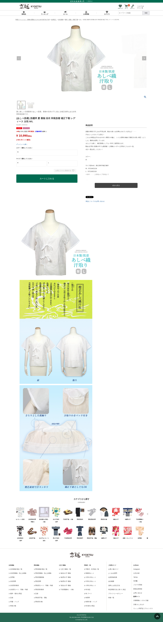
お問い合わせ (137, 593)
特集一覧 (111, 597)
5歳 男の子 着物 (65, 581)
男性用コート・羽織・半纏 (43, 585)
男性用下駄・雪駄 (40, 597)
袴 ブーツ (88, 593)
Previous (19, 58)
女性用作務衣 (14, 585)
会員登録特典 (112, 577)
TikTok (135, 577)
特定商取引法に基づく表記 (117, 589)
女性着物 (60, 19)
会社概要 (111, 581)
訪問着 (12, 577)
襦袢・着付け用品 (15, 593)
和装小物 (12, 606)
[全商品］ (54, 19)
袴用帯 (87, 597)
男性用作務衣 (39, 589)
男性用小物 (38, 601)
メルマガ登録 (137, 585)
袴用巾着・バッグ (90, 601)
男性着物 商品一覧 (40, 569)
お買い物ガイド (113, 569)
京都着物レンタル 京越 (140, 600)
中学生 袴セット (90, 581)
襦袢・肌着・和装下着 (71, 19)
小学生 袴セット (90, 585)
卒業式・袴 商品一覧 (91, 569)
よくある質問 (112, 573)
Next (144, 58)
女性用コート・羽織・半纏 (18, 589)
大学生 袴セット (90, 577)
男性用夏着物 (39, 577)
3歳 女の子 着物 (65, 573)
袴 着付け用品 (89, 606)
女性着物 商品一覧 (15, 569)
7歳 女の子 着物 (65, 585)
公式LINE (136, 573)
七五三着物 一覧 (65, 569)
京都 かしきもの (138, 604)
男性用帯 (37, 581)
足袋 (11, 597)
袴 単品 (87, 589)
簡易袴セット (89, 573)
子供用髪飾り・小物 (66, 589)
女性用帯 (12, 581)
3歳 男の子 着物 (65, 577)
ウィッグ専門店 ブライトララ (143, 608)
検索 (146, 13)
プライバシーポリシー (115, 593)
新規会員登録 (137, 589)
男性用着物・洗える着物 (42, 573)
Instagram (136, 569)
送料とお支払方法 (114, 585)
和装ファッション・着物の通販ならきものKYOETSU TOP (32, 19)
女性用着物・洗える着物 (17, 573)
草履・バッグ (14, 601)
